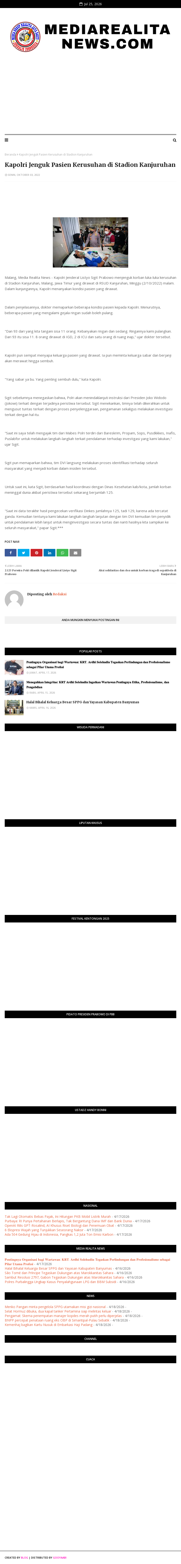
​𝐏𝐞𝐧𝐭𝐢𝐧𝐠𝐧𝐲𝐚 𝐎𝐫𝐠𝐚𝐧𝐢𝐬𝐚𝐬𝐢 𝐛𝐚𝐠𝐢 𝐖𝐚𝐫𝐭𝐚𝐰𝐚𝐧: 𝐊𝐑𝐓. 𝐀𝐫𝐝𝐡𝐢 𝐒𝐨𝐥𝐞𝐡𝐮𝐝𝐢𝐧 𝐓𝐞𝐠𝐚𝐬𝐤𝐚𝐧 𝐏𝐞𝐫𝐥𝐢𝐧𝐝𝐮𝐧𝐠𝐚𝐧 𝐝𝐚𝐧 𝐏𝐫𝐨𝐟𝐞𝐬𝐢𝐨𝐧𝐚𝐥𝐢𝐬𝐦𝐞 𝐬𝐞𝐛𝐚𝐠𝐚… (98, 664)
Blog (24, 1557)
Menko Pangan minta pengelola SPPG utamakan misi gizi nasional (55, 1307)
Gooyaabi (59, 1557)
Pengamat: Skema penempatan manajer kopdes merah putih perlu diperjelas (63, 1315)
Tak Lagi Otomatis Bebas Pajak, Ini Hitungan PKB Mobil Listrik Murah (58, 1216)
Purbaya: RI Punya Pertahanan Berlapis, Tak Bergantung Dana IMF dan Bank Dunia (68, 1221)
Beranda (10, 154)
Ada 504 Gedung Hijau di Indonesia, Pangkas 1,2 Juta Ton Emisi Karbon (59, 1234)
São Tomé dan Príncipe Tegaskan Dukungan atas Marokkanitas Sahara (59, 1273)
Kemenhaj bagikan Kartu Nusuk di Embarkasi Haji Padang (48, 1324)
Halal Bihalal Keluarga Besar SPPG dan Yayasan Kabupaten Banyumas (82, 702)
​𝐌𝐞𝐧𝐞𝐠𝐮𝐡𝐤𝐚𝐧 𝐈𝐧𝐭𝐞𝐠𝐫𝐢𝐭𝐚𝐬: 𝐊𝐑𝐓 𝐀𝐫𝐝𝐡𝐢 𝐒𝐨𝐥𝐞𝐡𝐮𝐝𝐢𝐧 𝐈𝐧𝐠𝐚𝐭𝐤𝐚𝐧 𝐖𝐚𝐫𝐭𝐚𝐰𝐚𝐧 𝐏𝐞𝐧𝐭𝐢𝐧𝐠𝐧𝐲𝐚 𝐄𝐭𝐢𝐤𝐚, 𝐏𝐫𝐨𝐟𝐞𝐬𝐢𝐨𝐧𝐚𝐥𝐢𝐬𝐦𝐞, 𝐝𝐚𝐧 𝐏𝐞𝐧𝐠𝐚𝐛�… (97, 684)
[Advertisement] (90, 95)
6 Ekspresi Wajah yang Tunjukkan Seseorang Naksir (44, 1230)
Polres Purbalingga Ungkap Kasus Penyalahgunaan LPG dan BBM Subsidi (60, 1282)
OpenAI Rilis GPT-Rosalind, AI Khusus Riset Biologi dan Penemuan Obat (59, 1225)
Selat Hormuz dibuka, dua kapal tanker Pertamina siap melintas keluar (58, 1311)
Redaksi (59, 594)
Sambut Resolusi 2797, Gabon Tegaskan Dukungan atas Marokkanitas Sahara (64, 1277)
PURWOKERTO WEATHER (90, 1385)
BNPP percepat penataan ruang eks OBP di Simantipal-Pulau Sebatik (57, 1320)
